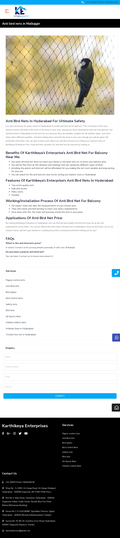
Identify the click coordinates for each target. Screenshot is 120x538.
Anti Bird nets (12, 286)
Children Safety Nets (16, 322)
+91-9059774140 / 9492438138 (102, 2)
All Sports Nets (13, 316)
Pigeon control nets (15, 280)
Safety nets (11, 304)
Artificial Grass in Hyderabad (19, 328)
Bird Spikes (11, 292)
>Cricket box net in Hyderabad (21, 334)
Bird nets (10, 310)
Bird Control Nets (14, 298)
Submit (60, 396)
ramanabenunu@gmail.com (18, 530)
